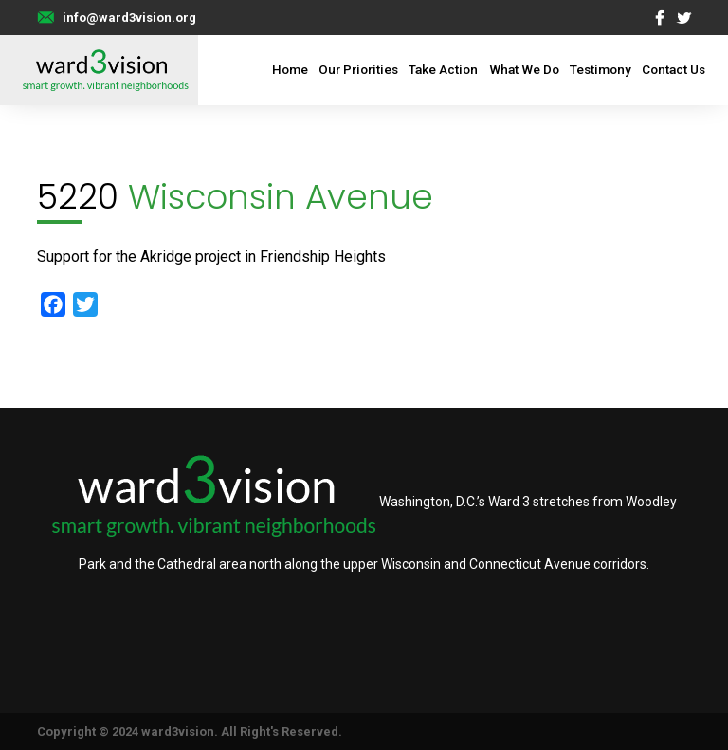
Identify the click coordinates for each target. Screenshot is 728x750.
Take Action (443, 69)
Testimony (600, 69)
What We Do (524, 69)
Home (290, 69)
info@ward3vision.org (129, 17)
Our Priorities (358, 69)
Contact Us (673, 69)
